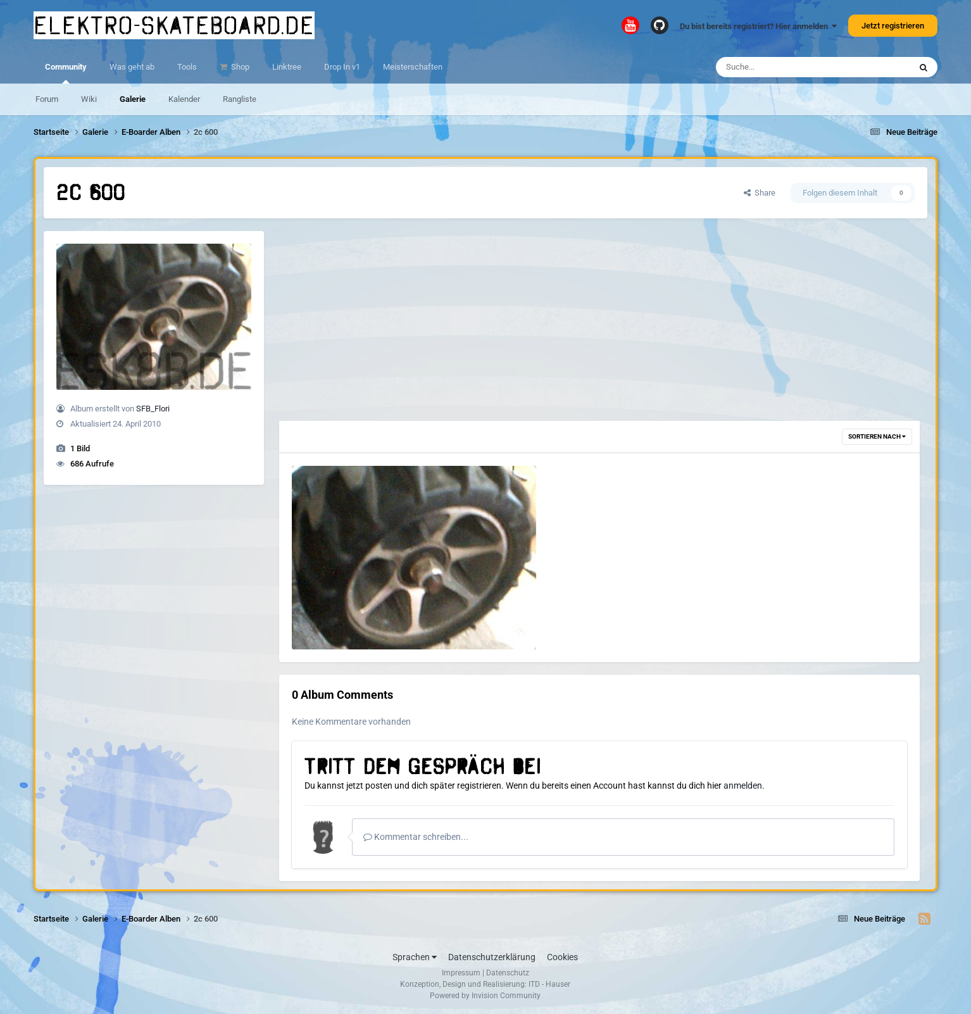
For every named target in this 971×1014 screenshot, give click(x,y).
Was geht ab (132, 67)
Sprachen (414, 957)
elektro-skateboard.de (174, 25)
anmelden (743, 785)
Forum (46, 99)
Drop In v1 (342, 67)
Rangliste (239, 99)
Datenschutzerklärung (492, 957)
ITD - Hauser (549, 984)
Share (759, 192)
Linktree (286, 67)
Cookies (562, 957)
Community (66, 73)
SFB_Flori (153, 408)
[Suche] (788, 67)
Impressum (461, 972)
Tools (187, 67)
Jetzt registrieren (892, 25)
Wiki (89, 99)
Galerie (133, 99)
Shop (239, 67)
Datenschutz (507, 972)
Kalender (184, 99)
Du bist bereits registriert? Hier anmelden (758, 26)
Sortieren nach (877, 436)
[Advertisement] (599, 326)
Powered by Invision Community (485, 995)
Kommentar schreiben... (415, 837)
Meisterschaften (412, 67)
